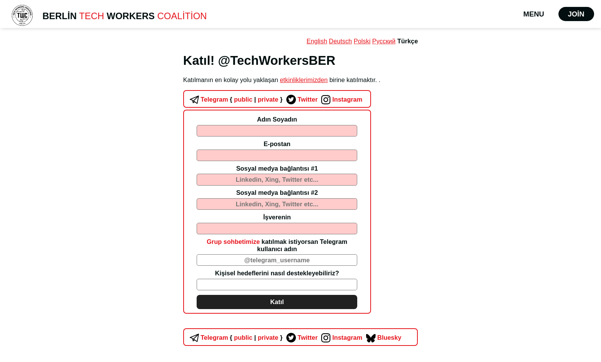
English (317, 41)
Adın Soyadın (277, 119)
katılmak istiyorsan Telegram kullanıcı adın (277, 245)
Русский (384, 41)
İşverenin (277, 217)
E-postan (277, 143)
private (267, 99)
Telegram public (220, 99)
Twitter (301, 99)
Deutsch (340, 41)
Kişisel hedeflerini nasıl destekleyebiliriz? (277, 273)
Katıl (277, 301)
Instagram (340, 99)
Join (576, 14)
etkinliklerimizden (304, 79)
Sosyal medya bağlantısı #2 (277, 192)
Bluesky (382, 337)
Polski (362, 41)
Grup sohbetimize (233, 241)
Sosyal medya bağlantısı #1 (277, 168)
